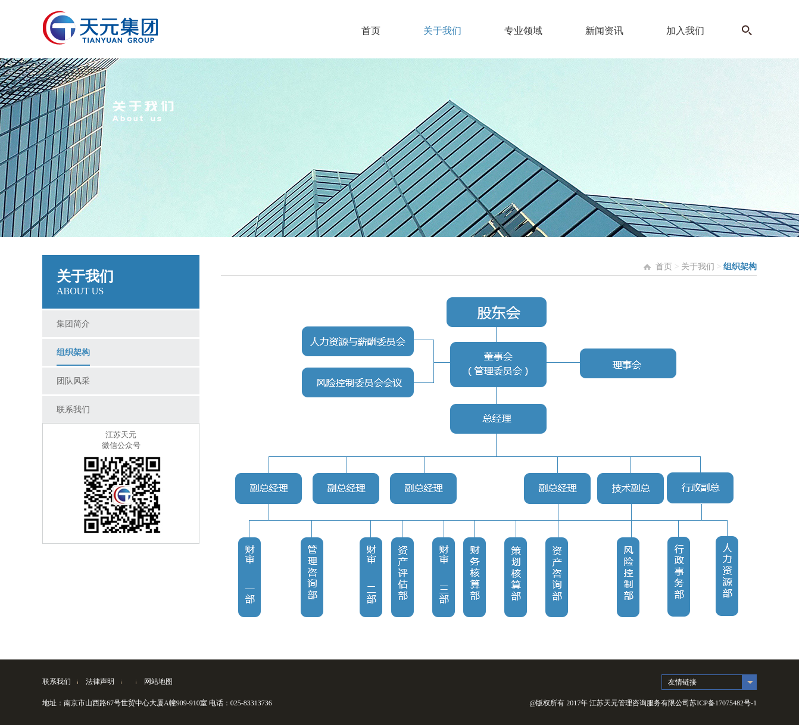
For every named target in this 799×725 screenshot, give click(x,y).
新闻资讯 (604, 31)
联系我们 (73, 409)
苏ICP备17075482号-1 (723, 703)
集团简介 (73, 323)
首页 (370, 31)
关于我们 (442, 31)
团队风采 (73, 380)
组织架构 (73, 352)
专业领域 (523, 31)
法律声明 (100, 681)
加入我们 (685, 31)
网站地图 (158, 681)
